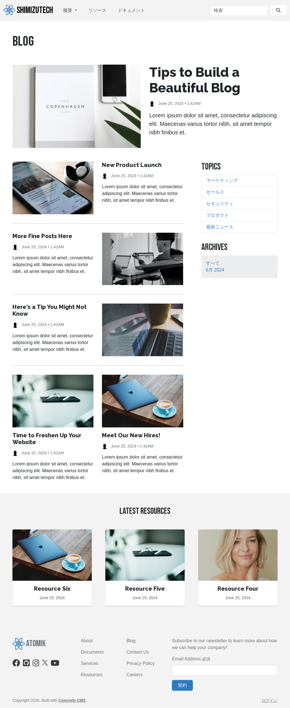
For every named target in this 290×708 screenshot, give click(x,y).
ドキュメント (131, 10)
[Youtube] (55, 664)
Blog (130, 640)
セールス (215, 192)
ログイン (270, 700)
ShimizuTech (28, 10)
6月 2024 (215, 270)
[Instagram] (36, 664)
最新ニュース (219, 226)
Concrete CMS (72, 700)
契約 (182, 685)
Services (89, 663)
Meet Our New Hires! (131, 435)
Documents (92, 652)
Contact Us (137, 652)
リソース (97, 10)
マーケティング (222, 180)
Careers (134, 674)
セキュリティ (219, 203)
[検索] (239, 10)
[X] (45, 662)
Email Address (186, 658)
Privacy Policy (140, 663)
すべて (212, 263)
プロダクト (217, 215)
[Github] (26, 664)
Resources (92, 674)
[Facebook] (16, 664)
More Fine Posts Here (42, 236)
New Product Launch (131, 165)
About (87, 640)
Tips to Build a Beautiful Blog (194, 80)
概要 (68, 10)
